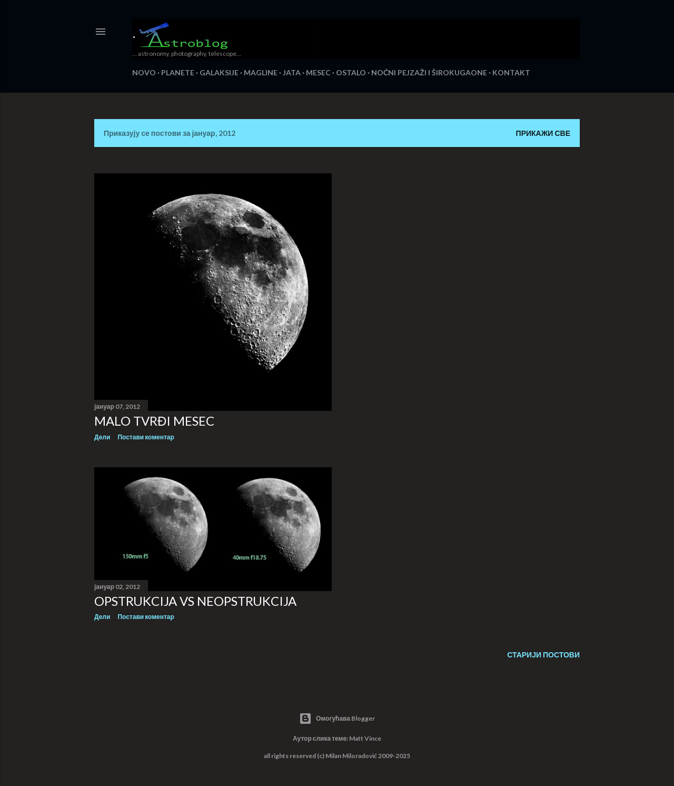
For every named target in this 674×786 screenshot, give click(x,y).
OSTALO (351, 72)
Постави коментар (145, 437)
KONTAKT (511, 72)
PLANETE (177, 72)
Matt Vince (365, 738)
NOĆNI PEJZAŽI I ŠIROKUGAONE (429, 72)
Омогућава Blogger (337, 718)
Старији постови (543, 654)
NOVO (144, 72)
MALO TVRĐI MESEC (154, 420)
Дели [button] (102, 437)
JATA (292, 72)
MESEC (318, 72)
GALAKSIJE (219, 72)
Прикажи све (543, 133)
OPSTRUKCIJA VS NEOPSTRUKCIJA (195, 600)
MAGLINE (260, 72)
